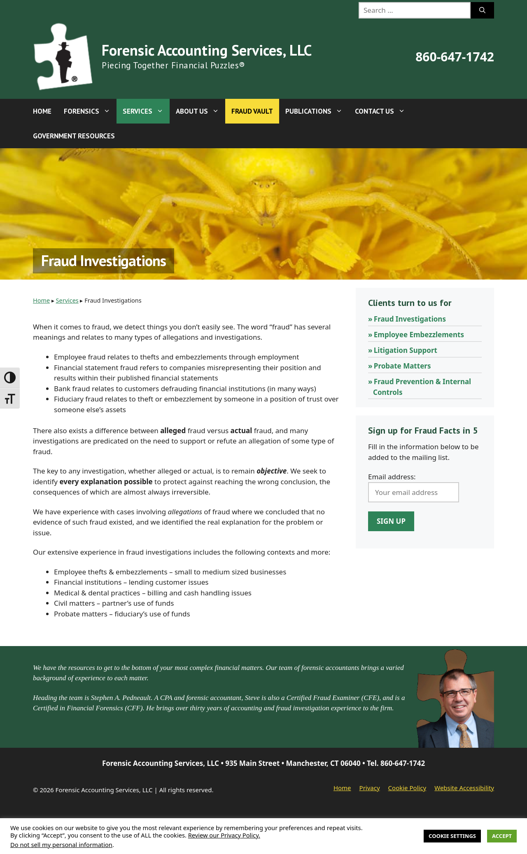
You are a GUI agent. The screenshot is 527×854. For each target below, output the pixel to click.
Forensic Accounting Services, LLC (207, 50)
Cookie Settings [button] (452, 836)
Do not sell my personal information (61, 844)
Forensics (90, 111)
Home (42, 111)
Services (146, 111)
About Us (200, 111)
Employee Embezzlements (419, 334)
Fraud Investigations (410, 319)
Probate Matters (402, 366)
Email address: (392, 476)
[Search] (482, 10)
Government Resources (74, 135)
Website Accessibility (464, 788)
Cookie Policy (407, 788)
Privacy (369, 788)
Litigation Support (405, 350)
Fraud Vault (252, 111)
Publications (317, 111)
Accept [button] (502, 836)
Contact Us (383, 111)
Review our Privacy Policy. (224, 835)
